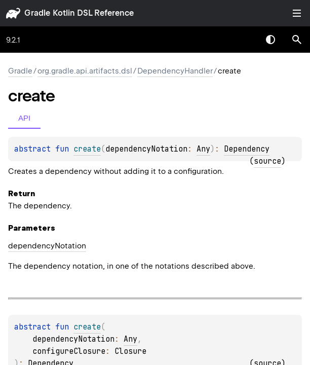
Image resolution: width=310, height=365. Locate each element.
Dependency (246, 149)
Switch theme (270, 39)
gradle (37, 13)
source (267, 161)
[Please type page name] (297, 39)
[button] (297, 39)
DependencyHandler (175, 71)
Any (203, 149)
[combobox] (244, 39)
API (24, 118)
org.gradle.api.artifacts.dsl (84, 71)
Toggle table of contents (297, 13)
